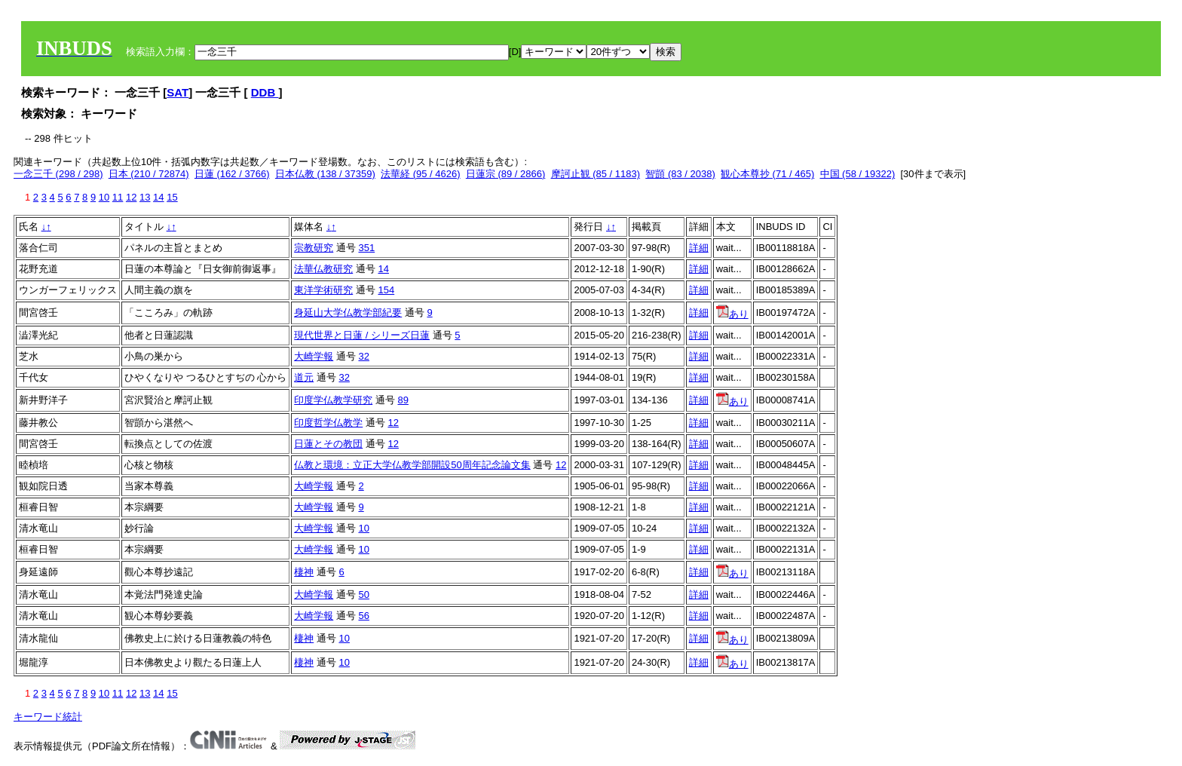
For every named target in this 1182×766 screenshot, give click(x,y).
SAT (177, 92)
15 (172, 197)
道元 (304, 377)
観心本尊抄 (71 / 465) (767, 173)
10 (104, 197)
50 (363, 594)
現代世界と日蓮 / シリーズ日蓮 (362, 335)
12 (131, 197)
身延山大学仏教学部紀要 (348, 312)
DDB (265, 92)
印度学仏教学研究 (333, 400)
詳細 (699, 247)
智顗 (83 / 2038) (680, 173)
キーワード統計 (48, 716)
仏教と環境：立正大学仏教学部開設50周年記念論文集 (412, 464)
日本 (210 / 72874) (149, 173)
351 (366, 247)
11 (117, 197)
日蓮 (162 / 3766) (232, 173)
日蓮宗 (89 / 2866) (506, 173)
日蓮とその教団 (328, 443)
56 (363, 615)
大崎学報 (313, 356)
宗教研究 (313, 247)
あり (732, 314)
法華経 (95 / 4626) (421, 173)
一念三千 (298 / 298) (58, 173)
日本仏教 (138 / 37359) (325, 173)
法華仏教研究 (323, 268)
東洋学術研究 (323, 290)
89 (402, 400)
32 (363, 356)
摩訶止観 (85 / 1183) (596, 173)
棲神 (304, 572)
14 (158, 197)
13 (144, 197)
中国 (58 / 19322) (858, 173)
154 (386, 290)
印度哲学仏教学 (328, 422)
